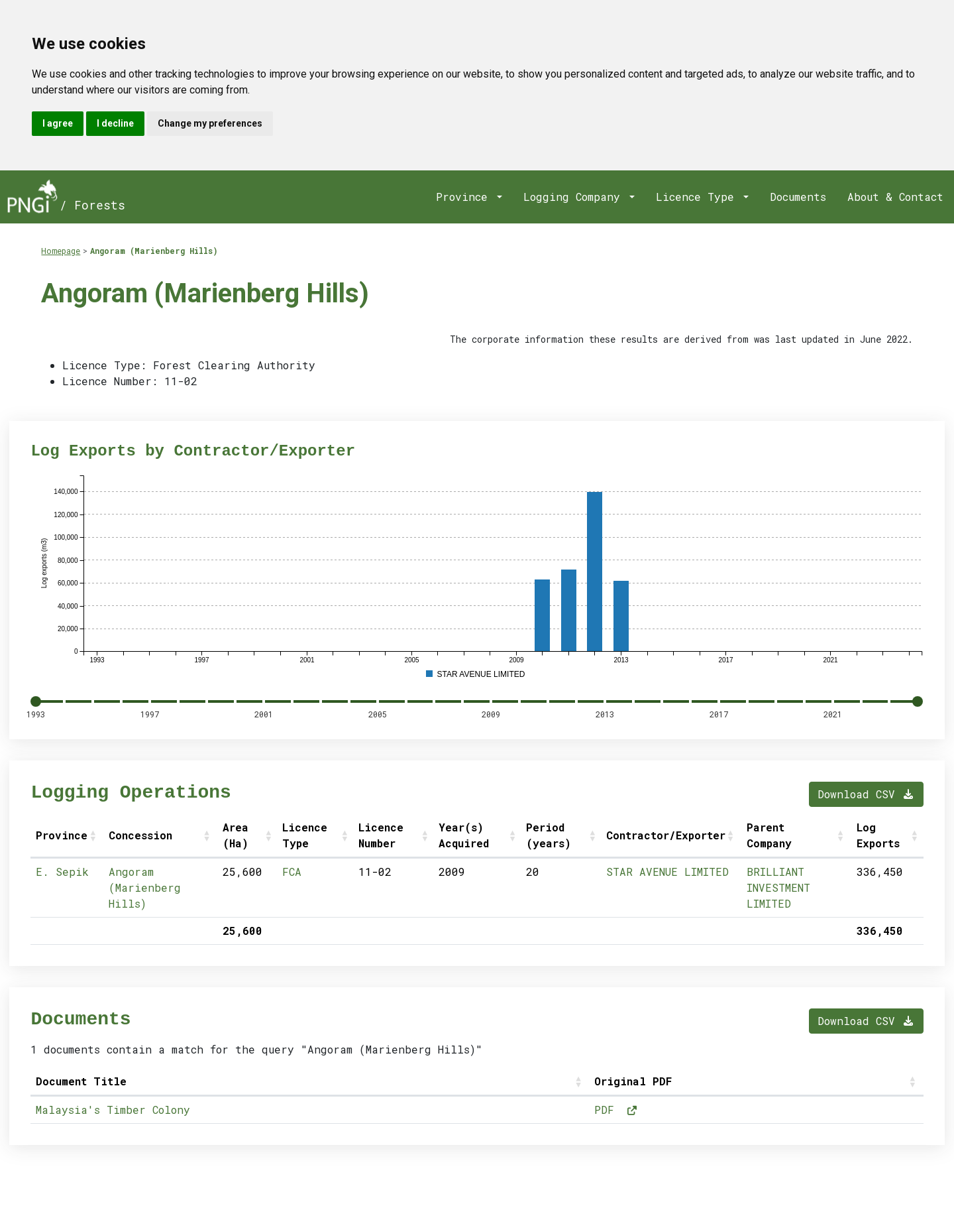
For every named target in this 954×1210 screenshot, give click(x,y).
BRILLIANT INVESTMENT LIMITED (778, 887)
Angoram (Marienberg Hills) (154, 250)
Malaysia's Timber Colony (113, 1110)
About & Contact (895, 197)
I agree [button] (57, 123)
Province (465, 197)
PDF (616, 1110)
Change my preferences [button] (210, 123)
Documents (798, 197)
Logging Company (575, 197)
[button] (94, 835)
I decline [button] (115, 123)
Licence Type (698, 197)
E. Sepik (62, 871)
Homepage (60, 250)
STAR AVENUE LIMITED (667, 871)
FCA (291, 871)
